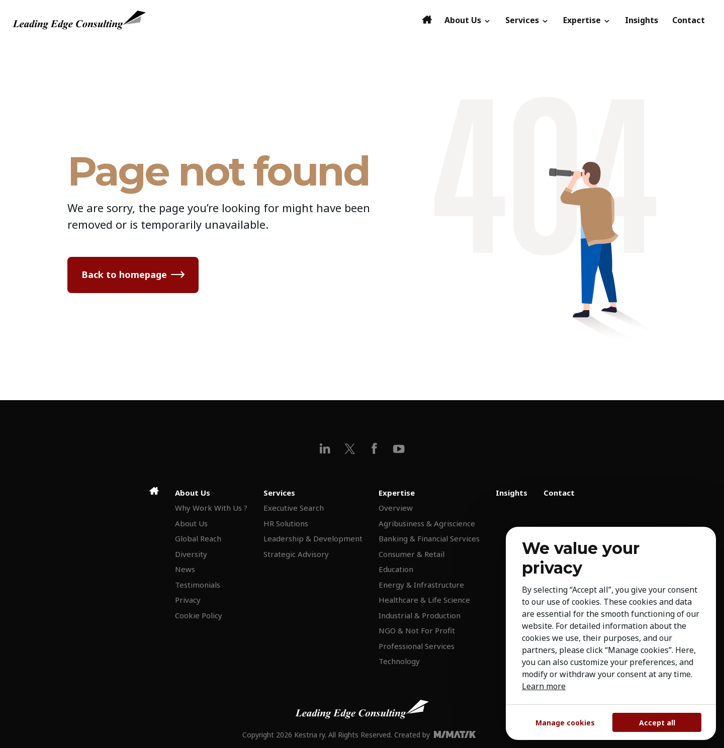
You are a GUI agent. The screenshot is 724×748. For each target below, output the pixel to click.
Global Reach (198, 538)
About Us (191, 523)
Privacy (188, 600)
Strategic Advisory (296, 554)
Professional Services (417, 646)
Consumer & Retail (411, 554)
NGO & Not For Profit (417, 630)
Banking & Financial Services (429, 538)
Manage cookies (565, 722)
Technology (399, 661)
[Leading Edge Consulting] (214, 20)
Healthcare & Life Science (424, 600)
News (185, 569)
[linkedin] (325, 448)
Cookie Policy (198, 615)
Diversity (191, 554)
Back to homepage (124, 274)
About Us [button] (467, 20)
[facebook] (374, 448)
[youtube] (399, 448)
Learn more (544, 686)
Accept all (657, 722)
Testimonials (197, 585)
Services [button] (527, 20)
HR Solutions (285, 523)
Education (396, 569)
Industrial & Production (420, 615)
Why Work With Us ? (211, 508)
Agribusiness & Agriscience (427, 523)
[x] (349, 448)
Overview (396, 508)
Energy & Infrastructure (421, 585)
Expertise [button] (587, 20)
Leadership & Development (313, 538)
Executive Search (293, 508)
